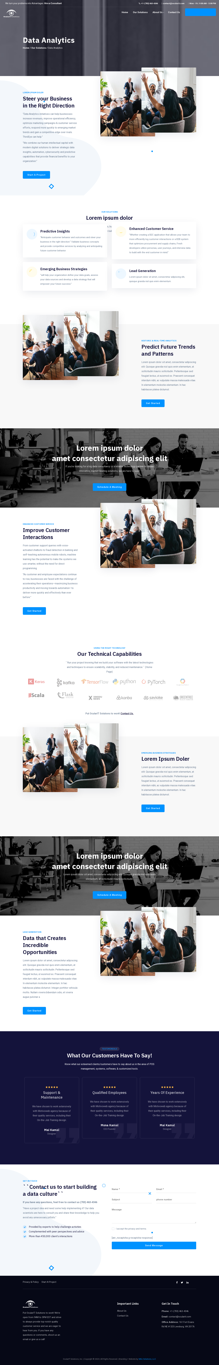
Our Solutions (140, 12)
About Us (157, 12)
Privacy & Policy (31, 1282)
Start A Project (49, 1282)
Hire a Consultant (53, 3)
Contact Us (174, 12)
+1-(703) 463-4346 (149, 3)
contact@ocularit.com (173, 3)
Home (125, 12)
